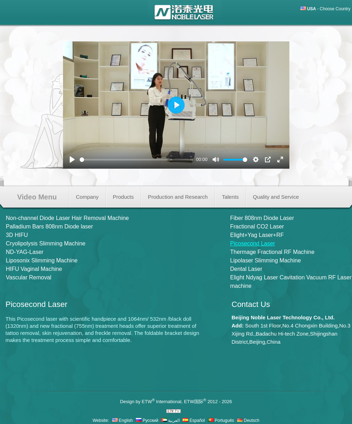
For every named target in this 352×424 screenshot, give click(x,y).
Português (221, 420)
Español (194, 420)
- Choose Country (329, 8)
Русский (147, 420)
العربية (170, 420)
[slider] (137, 159)
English (122, 420)
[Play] (72, 159)
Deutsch (248, 420)
